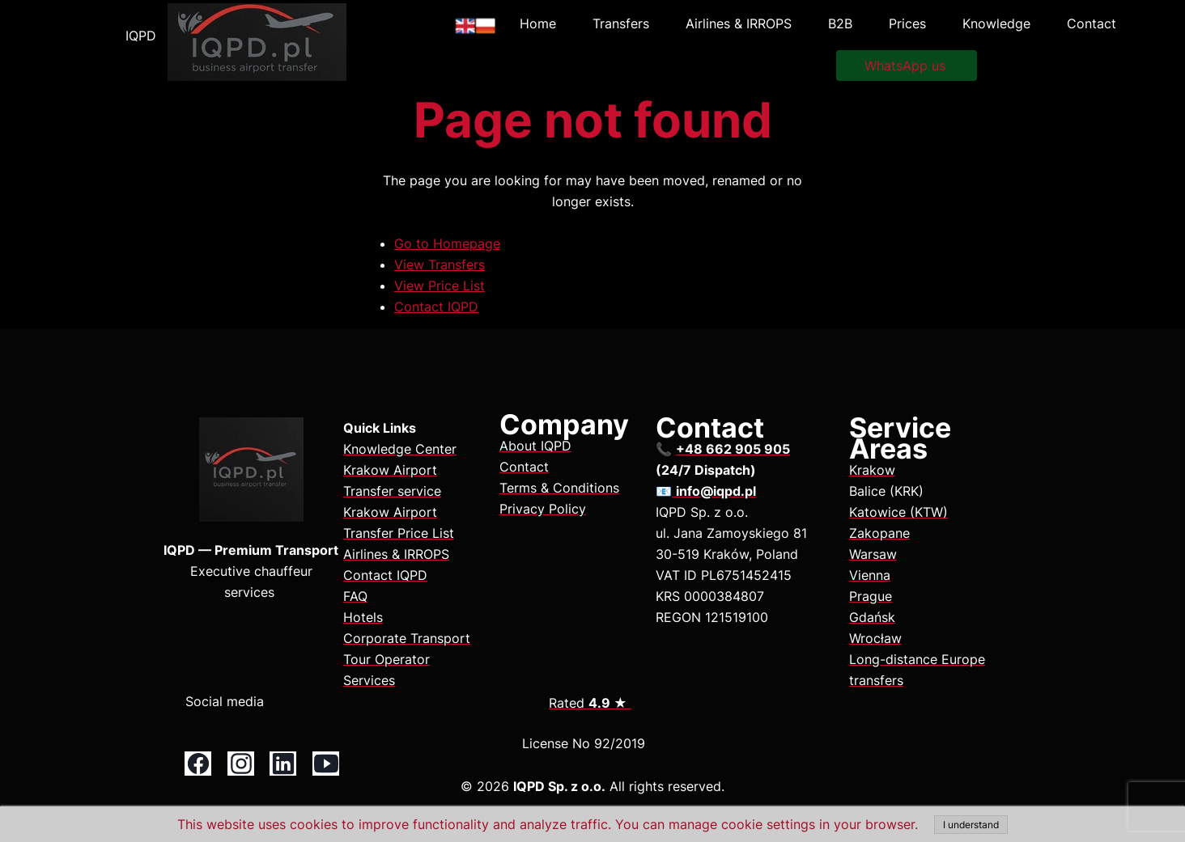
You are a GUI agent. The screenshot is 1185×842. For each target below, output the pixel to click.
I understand (971, 825)
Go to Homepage (447, 243)
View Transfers (439, 264)
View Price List (439, 285)
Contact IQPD (436, 306)
